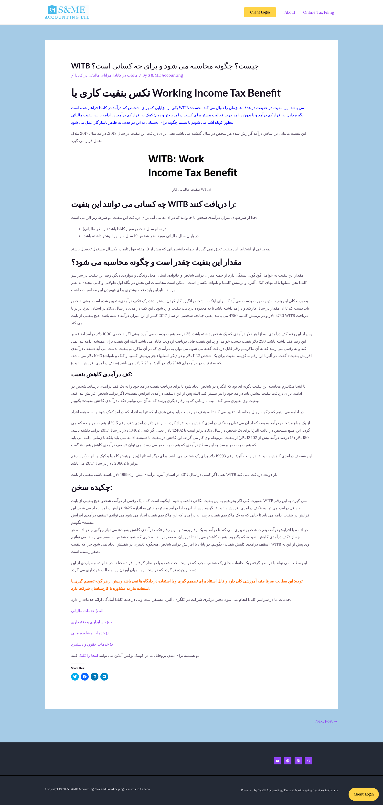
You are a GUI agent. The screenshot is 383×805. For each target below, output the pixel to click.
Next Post (326, 721)
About (290, 12)
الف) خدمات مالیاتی (87, 610)
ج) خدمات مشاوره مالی (90, 632)
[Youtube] (277, 760)
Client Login (362, 793)
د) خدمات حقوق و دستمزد (92, 644)
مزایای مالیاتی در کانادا (93, 75)
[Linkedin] (298, 760)
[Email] (308, 760)
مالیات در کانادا (125, 75)
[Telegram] (287, 760)
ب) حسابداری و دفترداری (91, 621)
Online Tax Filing (318, 12)
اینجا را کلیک (88, 655)
